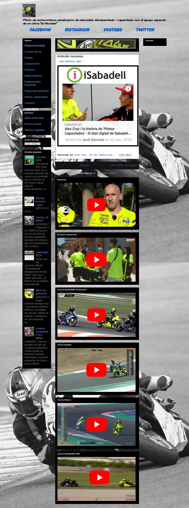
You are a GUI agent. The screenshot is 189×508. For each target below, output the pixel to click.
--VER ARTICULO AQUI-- (70, 61)
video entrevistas (34, 118)
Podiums (30, 69)
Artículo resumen (70, 56)
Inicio (84, 165)
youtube (112, 30)
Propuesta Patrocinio (37, 90)
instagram (77, 30)
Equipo (29, 57)
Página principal (35, 45)
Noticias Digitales (35, 130)
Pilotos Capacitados (36, 97)
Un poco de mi (33, 51)
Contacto (30, 103)
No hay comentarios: (102, 155)
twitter (145, 30)
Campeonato (32, 63)
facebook (40, 30)
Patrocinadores (33, 75)
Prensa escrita (33, 124)
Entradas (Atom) (106, 173)
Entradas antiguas (124, 165)
